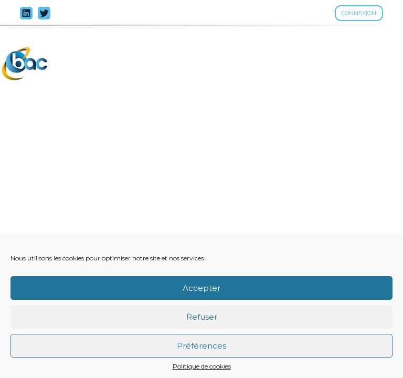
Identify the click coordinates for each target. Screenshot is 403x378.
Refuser (201, 317)
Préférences (201, 346)
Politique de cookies (202, 366)
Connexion (358, 13)
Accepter (201, 288)
